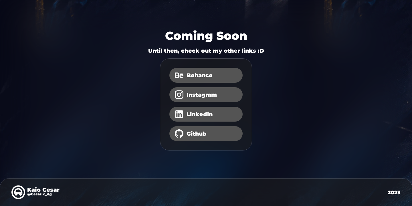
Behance (193, 75)
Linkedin (193, 114)
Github (190, 133)
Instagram (195, 95)
